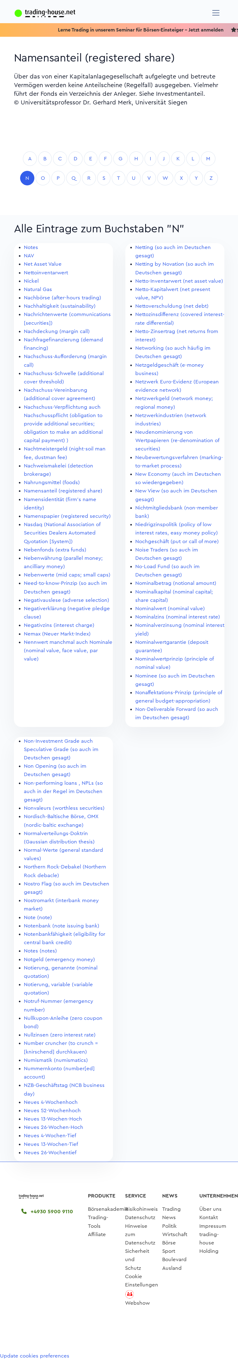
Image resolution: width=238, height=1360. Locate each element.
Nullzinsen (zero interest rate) (60, 1034)
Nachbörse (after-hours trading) (62, 297)
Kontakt (208, 1217)
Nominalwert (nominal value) (170, 608)
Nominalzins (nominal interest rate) (177, 616)
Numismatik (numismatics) (56, 1060)
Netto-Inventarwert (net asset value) (179, 281)
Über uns (210, 1209)
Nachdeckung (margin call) (57, 331)
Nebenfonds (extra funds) (55, 549)
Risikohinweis (141, 1209)
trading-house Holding (209, 1243)
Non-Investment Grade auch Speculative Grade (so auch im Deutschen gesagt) (61, 749)
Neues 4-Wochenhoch (51, 1102)
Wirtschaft (174, 1234)
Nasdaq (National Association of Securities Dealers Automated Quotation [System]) (62, 533)
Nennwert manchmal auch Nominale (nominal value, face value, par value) (68, 650)
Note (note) (38, 917)
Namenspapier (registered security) (67, 516)
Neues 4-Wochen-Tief (50, 1135)
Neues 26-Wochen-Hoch (53, 1127)
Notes (31, 247)
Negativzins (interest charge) (59, 625)
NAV (29, 255)
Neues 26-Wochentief (50, 1152)
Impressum (212, 1226)
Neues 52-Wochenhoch (52, 1110)
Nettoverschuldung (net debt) (172, 306)
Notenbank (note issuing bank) (61, 925)
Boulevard (174, 1259)
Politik (169, 1226)
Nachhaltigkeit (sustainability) (60, 306)
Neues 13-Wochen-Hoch (53, 1118)
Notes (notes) (40, 950)
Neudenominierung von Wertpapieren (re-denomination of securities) (177, 440)
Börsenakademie (108, 1209)
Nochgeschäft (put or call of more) (177, 541)
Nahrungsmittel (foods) (52, 482)
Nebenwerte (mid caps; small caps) (67, 574)
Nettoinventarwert (46, 272)
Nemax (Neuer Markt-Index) (57, 633)
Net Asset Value (43, 264)
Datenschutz (140, 1217)
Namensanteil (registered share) (63, 490)
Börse (169, 1242)
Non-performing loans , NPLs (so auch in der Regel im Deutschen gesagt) (63, 791)
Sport (168, 1251)
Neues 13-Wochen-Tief (51, 1144)
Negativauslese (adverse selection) (66, 600)
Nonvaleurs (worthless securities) (64, 808)
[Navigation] (215, 13)
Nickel (31, 281)
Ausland (172, 1268)
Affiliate (97, 1234)
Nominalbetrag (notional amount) (175, 583)
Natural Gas (38, 289)
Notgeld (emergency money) (59, 959)
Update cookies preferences (34, 1355)
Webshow (137, 1303)
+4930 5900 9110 (47, 1211)
